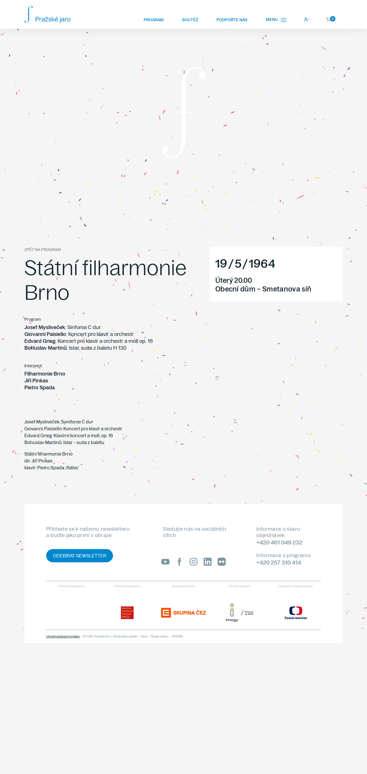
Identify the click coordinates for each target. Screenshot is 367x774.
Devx (144, 636)
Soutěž (190, 19)
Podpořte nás (231, 19)
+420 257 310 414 (278, 562)
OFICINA (177, 636)
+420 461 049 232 (279, 542)
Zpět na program (42, 249)
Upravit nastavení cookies (63, 636)
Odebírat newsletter (79, 556)
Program (154, 19)
